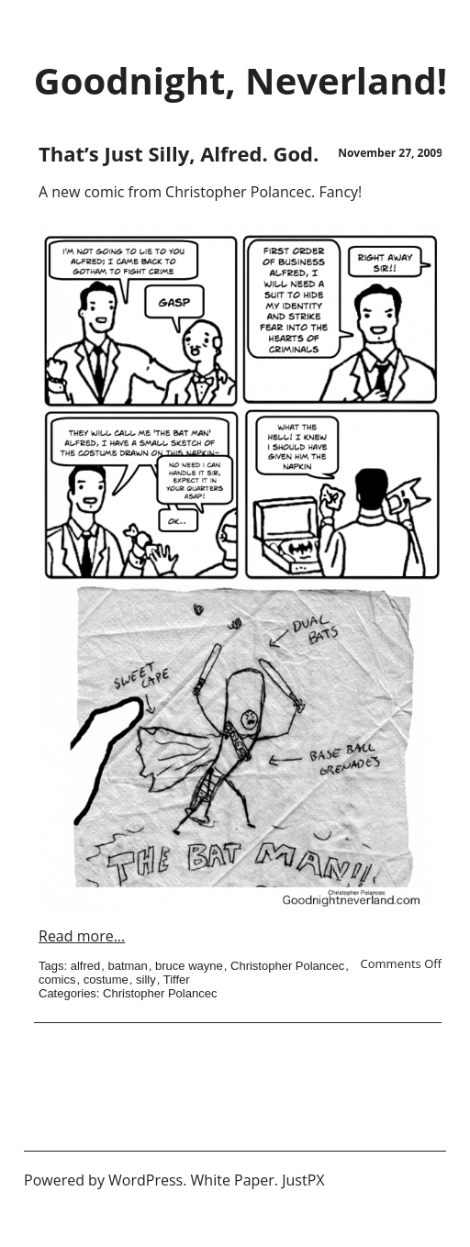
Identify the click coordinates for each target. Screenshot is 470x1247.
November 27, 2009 (390, 153)
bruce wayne (189, 966)
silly (146, 979)
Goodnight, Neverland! (240, 80)
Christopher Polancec (287, 966)
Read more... (82, 936)
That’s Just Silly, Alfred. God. (179, 153)
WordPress (145, 1180)
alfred (86, 966)
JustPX (303, 1180)
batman (127, 966)
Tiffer (176, 979)
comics (57, 979)
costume (106, 979)
